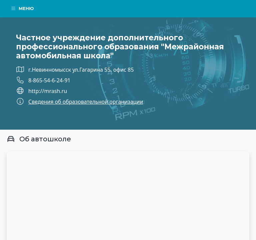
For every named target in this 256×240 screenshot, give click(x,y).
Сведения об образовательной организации (85, 101)
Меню (22, 8)
